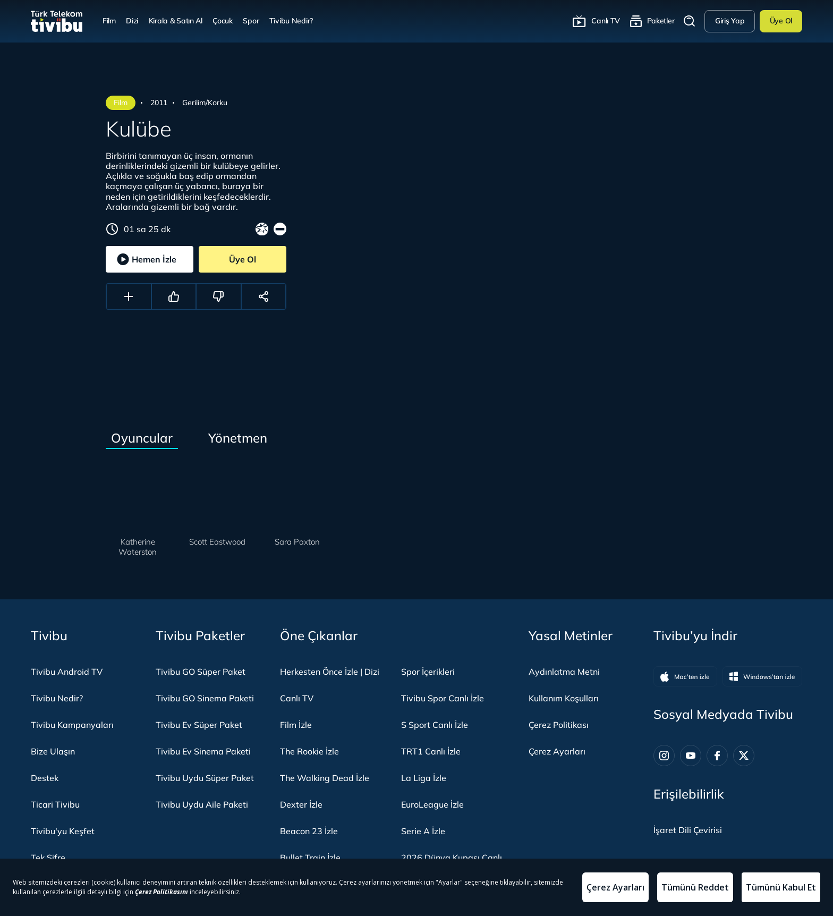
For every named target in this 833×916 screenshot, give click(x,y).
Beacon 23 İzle (309, 831)
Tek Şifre (48, 857)
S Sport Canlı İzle (434, 724)
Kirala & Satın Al (175, 21)
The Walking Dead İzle (324, 778)
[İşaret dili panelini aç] (687, 830)
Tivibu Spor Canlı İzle (442, 698)
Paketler (661, 21)
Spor (251, 21)
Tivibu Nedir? (291, 21)
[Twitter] (743, 755)
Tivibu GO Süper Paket (200, 671)
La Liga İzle (423, 778)
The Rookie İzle (309, 751)
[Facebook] (717, 755)
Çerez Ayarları (557, 751)
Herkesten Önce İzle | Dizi (329, 671)
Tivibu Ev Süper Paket (199, 724)
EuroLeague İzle (432, 804)
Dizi (132, 21)
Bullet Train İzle (310, 857)
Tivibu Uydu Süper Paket (205, 778)
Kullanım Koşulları (564, 698)
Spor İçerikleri (428, 671)
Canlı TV (605, 21)
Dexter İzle (301, 804)
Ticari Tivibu (55, 804)
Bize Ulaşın (53, 751)
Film (109, 21)
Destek (44, 778)
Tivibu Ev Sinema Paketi (203, 751)
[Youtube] (690, 755)
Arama (689, 21)
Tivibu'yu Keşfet (63, 831)
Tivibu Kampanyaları (72, 724)
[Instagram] (664, 755)
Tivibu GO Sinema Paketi (205, 698)
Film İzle (296, 724)
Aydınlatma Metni (564, 671)
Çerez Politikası (559, 724)
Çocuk (222, 21)
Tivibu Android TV (67, 671)
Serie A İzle (423, 831)
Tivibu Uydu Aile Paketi (202, 804)
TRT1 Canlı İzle (431, 751)
